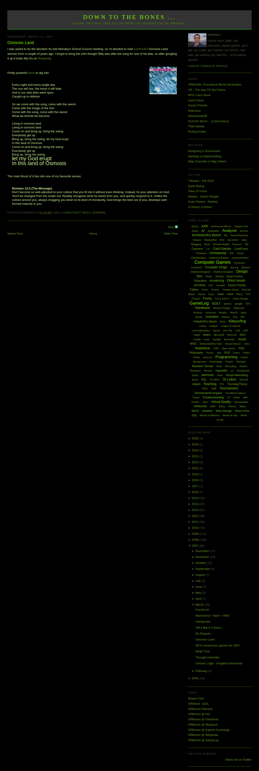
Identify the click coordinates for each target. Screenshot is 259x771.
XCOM (219, 420)
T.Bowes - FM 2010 (201, 181)
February (201, 671)
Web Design (224, 411)
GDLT (216, 303)
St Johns (215, 379)
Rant (219, 366)
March (200, 604)
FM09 (230, 294)
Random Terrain (202, 366)
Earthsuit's (141, 49)
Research (195, 370)
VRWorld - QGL (198, 703)
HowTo (234, 312)
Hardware (202, 308)
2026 (195, 438)
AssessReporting (239, 235)
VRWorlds (200, 406)
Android (244, 231)
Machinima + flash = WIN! (212, 615)
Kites (223, 321)
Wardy (222, 406)
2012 (195, 516)
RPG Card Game (199, 95)
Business (237, 244)
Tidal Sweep (196, 126)
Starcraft (243, 379)
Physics (210, 353)
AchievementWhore (221, 226)
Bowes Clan (196, 698)
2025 (195, 444)
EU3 (211, 285)
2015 (195, 498)
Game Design (240, 298)
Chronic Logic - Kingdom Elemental (218, 663)
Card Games (222, 248)
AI (202, 231)
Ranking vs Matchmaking (204, 156)
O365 (216, 348)
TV (228, 397)
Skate (220, 375)
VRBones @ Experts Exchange (209, 730)
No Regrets (203, 633)
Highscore (239, 308)
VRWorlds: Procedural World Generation (215, 84)
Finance (215, 289)
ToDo (205, 388)
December (202, 551)
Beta (222, 240)
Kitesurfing (237, 321)
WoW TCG (202, 651)
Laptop (202, 326)
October (201, 563)
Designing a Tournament (204, 151)
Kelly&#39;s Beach (205, 321)
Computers (239, 263)
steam (196, 384)
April (198, 598)
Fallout (194, 289)
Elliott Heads (236, 280)
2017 (195, 486)
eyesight (220, 285)
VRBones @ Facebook (203, 719)
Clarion (240, 253)
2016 (195, 492)
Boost (207, 244)
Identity (198, 317)
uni (245, 397)
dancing (234, 267)
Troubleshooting (213, 397)
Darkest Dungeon (223, 271)
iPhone (226, 317)
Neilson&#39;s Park (211, 343)
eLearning (217, 280)
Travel (195, 397)
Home (93, 233)
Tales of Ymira (197, 191)
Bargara (197, 240)
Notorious (194, 110)
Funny (207, 298)
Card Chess (196, 100)
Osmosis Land (20, 42)
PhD (241, 348)
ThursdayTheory (237, 384)
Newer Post (15, 233)
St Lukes (229, 379)
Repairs (243, 366)
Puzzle (229, 361)
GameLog (199, 303)
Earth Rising (196, 186)
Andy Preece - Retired (202, 201)
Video (205, 402)
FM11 (239, 294)
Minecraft (232, 335)
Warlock (232, 406)
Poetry (236, 353)
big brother (233, 240)
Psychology (215, 361)
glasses (228, 303)
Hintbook (197, 312)
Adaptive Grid (241, 226)
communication (240, 257)
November (202, 557)
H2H (247, 303)
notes (247, 344)
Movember (229, 339)
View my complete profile (208, 66)
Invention (212, 317)
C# (246, 244)
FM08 (220, 294)
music (87, 212)
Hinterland (210, 312)
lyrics (31, 73)
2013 (195, 510)
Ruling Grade (197, 131)
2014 (195, 504)
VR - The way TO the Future (207, 90)
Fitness (201, 294)
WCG (195, 411)
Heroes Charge (221, 308)
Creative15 (196, 267)
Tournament (229, 388)
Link (238, 330)
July (198, 580)
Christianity (72, 212)
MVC (193, 343)
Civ (232, 253)
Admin (195, 231)
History (223, 312)
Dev (199, 276)
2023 (195, 456)
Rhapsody (44, 58)
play (219, 353)
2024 (195, 450)
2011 (195, 522)
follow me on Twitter (238, 759)
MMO (243, 334)
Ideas (243, 312)
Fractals (196, 298)
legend (216, 330)
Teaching (210, 384)
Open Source (228, 348)
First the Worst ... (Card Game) (208, 121)
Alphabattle (213, 231)
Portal (196, 357)
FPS (248, 294)
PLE (227, 352)
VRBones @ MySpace (203, 724)
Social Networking (237, 375)
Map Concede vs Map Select (207, 161)
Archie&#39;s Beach (206, 235)
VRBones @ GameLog (203, 740)
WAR (212, 406)
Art (225, 235)
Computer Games (213, 262)
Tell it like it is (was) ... (209, 627)
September (203, 569)
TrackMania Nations (235, 393)
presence (207, 357)
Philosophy (196, 352)
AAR (204, 226)
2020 (195, 468)
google (238, 303)
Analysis (229, 230)
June (199, 586)
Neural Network (233, 344)
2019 (195, 474)
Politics (246, 353)
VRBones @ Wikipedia (203, 735)
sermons (99, 212)
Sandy (195, 375)
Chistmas (201, 253)
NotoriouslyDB (197, 116)
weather (207, 411)
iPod (235, 317)
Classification (198, 257)
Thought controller (207, 657)
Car (208, 249)
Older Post (171, 233)
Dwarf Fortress (234, 276)
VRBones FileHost (200, 709)
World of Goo (230, 415)
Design (242, 271)
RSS (171, 227)
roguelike (221, 370)
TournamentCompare (208, 393)
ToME (214, 388)
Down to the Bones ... (129, 17)
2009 (195, 533)
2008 (195, 539)
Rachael (240, 361)
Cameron (197, 248)
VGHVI (195, 402)
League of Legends (231, 326)
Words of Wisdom (210, 415)
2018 (195, 480)
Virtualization (241, 402)
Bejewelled (210, 240)
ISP (242, 317)
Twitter (236, 397)
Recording (230, 366)
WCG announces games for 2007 (217, 645)
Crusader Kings (216, 267)
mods (206, 339)
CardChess (241, 248)
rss (232, 370)
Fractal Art (202, 609)
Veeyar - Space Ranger (203, 196)
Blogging (196, 244)
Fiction (204, 289)
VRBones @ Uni (199, 714)
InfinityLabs (203, 621)
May (198, 592)
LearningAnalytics (201, 330)
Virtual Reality (221, 402)
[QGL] (195, 226)
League (213, 325)
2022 (195, 462)
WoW (244, 415)
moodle (217, 339)
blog (244, 240)
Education (200, 280)
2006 (195, 678)
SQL (204, 379)
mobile (197, 339)
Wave (243, 406)
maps (197, 334)
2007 (195, 545)
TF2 (222, 384)
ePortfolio (200, 285)
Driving (219, 276)
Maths (207, 334)
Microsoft (219, 334)
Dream (209, 276)
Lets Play (227, 330)
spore (195, 379)
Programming (226, 357)
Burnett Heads (221, 244)
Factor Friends (197, 105)
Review (208, 370)
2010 (195, 528)
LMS (245, 330)
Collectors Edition (219, 257)
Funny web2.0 (222, 298)
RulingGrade (243, 370)
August (200, 575)
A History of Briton (200, 207)
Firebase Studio (231, 289)
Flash (211, 294)
